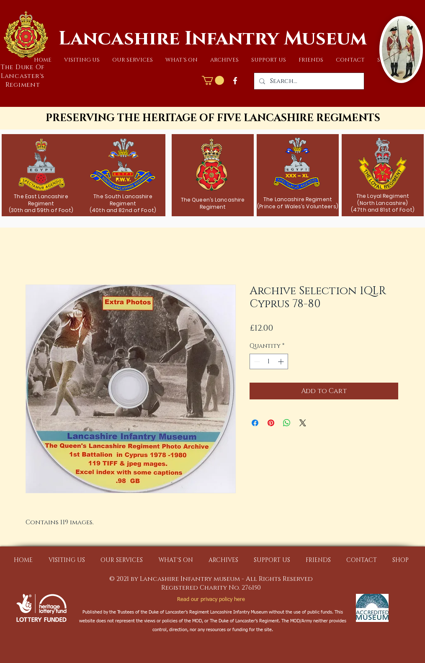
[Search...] (308, 81)
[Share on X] (303, 423)
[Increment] (281, 361)
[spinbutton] (268, 361)
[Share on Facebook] (255, 423)
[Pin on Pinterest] (271, 423)
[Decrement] (256, 361)
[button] (82, 59)
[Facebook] (235, 80)
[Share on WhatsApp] (287, 423)
